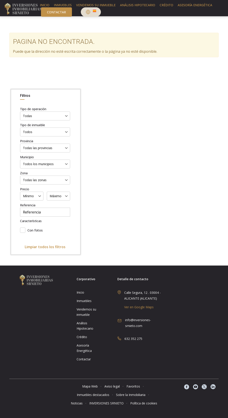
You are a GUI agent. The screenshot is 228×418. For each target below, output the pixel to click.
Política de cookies (143, 403)
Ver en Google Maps (139, 307)
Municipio (27, 157)
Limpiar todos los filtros (45, 247)
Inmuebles (63, 5)
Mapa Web (90, 386)
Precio (24, 189)
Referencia (27, 205)
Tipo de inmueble (32, 125)
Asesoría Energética (195, 5)
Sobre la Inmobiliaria (130, 395)
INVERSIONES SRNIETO (106, 403)
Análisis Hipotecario (137, 5)
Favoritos (133, 386)
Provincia (26, 141)
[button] (90, 12)
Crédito (166, 5)
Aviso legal (112, 386)
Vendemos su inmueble (96, 5)
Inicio (44, 5)
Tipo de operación (33, 109)
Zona (24, 173)
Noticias (77, 403)
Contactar (56, 12)
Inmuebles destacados (93, 395)
